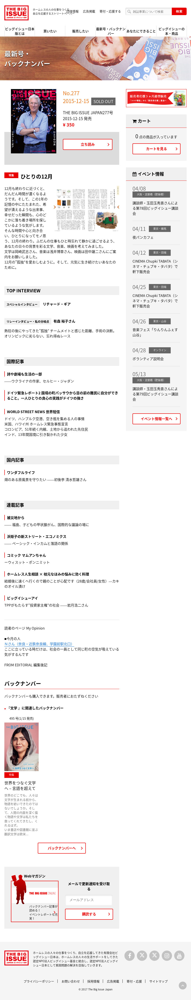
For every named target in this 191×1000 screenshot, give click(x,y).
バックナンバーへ (62, 848)
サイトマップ (158, 981)
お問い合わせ (71, 981)
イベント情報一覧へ (156, 418)
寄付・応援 (134, 981)
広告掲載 (89, 11)
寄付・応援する (110, 11)
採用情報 (93, 981)
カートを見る (156, 148)
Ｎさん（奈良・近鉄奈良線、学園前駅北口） (39, 643)
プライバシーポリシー (39, 981)
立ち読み (88, 144)
